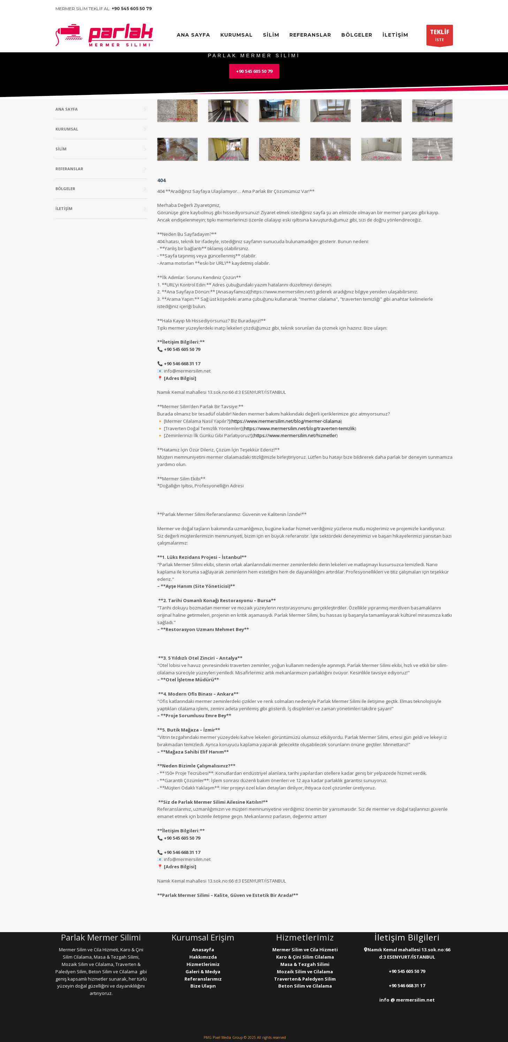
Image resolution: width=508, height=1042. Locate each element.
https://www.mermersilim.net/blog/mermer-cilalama (286, 421)
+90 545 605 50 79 (132, 8)
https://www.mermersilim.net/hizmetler (295, 435)
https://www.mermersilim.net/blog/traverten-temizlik (299, 428)
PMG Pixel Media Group (223, 1037)
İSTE (439, 36)
